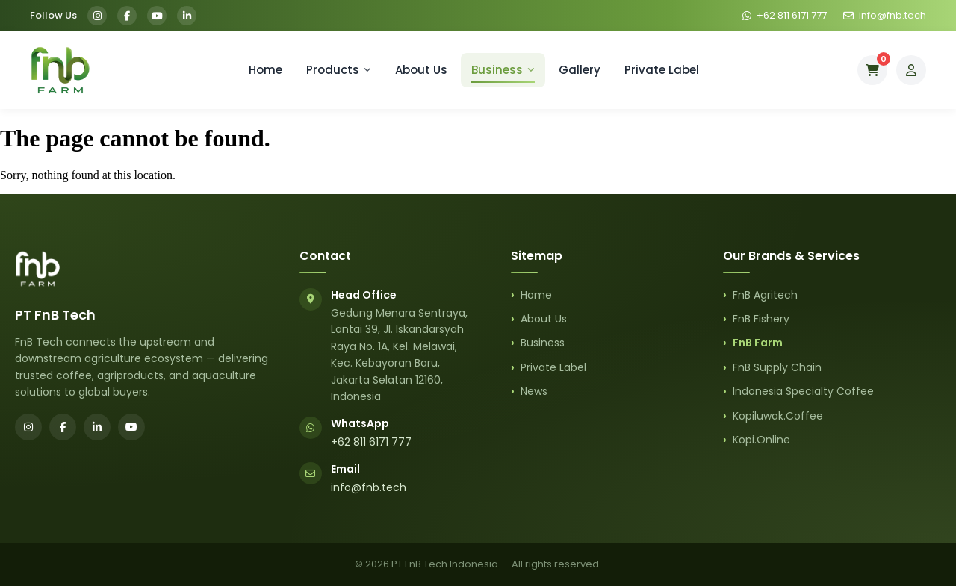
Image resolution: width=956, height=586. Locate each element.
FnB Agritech (765, 294)
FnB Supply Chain (777, 367)
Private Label (661, 70)
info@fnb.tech (368, 487)
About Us (421, 70)
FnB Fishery (761, 318)
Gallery (579, 70)
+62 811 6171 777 (371, 441)
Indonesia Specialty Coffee (803, 391)
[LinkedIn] (186, 15)
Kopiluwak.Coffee (778, 415)
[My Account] (911, 70)
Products (338, 70)
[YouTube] (157, 15)
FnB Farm (758, 342)
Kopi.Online (761, 439)
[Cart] (872, 70)
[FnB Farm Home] (60, 70)
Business (503, 70)
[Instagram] (97, 15)
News (534, 391)
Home (265, 70)
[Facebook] (127, 15)
